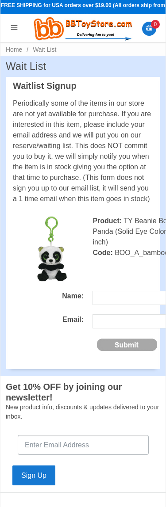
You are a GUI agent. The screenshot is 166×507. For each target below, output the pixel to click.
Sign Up (33, 475)
